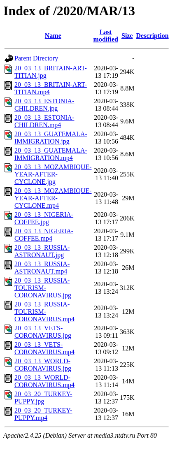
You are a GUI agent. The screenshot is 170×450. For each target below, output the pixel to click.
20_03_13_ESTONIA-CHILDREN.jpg (44, 104)
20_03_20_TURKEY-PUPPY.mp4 (43, 414)
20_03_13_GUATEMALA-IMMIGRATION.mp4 (50, 154)
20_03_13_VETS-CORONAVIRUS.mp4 (44, 348)
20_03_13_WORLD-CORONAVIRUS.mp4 (44, 381)
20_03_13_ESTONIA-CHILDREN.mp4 (44, 121)
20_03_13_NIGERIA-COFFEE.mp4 (43, 234)
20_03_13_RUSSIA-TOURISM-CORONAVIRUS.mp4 (44, 311)
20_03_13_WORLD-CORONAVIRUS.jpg (42, 364)
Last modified (105, 35)
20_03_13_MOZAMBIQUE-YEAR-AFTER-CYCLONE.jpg (53, 174)
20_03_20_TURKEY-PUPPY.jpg (43, 397)
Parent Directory (36, 58)
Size (127, 35)
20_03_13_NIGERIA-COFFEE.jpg (43, 218)
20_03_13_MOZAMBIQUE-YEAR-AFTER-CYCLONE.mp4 (53, 198)
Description (152, 35)
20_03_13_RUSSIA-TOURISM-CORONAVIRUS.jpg (42, 288)
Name (53, 35)
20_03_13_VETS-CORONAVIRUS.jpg (42, 332)
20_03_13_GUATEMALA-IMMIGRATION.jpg (50, 137)
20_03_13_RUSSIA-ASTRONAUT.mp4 (42, 267)
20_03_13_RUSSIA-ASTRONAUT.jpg (42, 251)
